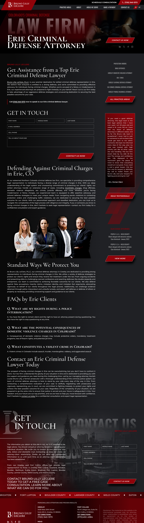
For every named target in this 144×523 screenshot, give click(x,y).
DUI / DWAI (120, 78)
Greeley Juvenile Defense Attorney (120, 82)
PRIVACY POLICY (98, 520)
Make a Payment (109, 7)
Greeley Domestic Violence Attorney (120, 73)
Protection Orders (120, 63)
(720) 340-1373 (129, 2)
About (78, 7)
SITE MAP (110, 520)
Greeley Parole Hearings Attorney (120, 92)
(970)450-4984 (85, 499)
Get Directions (44, 496)
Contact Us (125, 7)
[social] (120, 47)
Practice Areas (65, 7)
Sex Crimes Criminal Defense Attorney (120, 87)
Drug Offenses (120, 68)
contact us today (28, 378)
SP (139, 7)
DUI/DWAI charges (73, 170)
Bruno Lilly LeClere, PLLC (18, 82)
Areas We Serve (92, 7)
